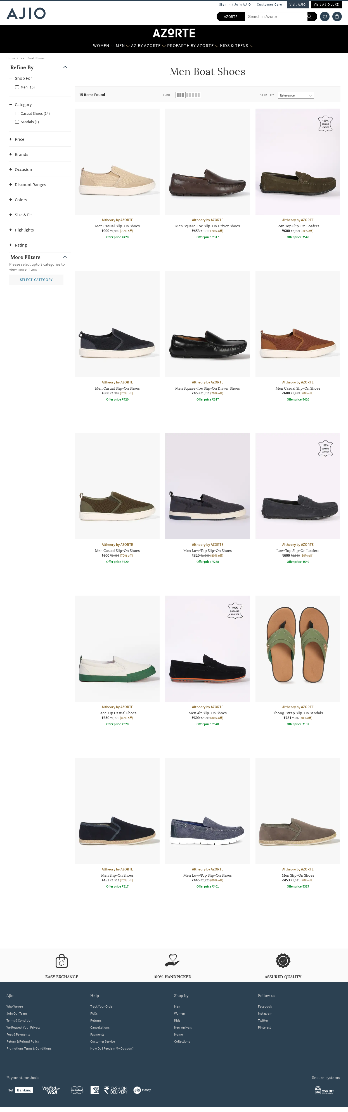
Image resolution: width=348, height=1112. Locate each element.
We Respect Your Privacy (23, 1027)
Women (179, 1013)
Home (10, 58)
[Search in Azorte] (281, 16)
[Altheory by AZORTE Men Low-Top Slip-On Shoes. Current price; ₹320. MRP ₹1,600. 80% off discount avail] (207, 499)
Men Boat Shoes (32, 58)
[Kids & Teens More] (251, 46)
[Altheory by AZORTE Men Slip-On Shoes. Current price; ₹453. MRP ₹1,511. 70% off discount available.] (117, 824)
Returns (95, 1020)
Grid (167, 94)
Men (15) (28, 87)
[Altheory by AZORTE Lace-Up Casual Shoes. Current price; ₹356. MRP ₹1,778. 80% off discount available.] (117, 662)
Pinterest (264, 1027)
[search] (312, 16)
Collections (182, 1041)
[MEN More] (128, 46)
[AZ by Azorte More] (164, 46)
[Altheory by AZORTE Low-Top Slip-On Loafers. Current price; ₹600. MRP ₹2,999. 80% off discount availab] (297, 175)
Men (177, 1006)
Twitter (263, 1020)
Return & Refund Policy (22, 1041)
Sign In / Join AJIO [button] (235, 4)
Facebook (265, 1006)
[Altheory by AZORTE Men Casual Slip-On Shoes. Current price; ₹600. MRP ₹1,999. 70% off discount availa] (117, 175)
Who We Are (14, 1006)
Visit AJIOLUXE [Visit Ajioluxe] (326, 4)
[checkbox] (40, 87)
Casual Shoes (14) (35, 113)
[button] (40, 67)
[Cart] (337, 16)
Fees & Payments (18, 1034)
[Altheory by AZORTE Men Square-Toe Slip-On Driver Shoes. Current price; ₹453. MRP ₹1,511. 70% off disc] (207, 175)
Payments (97, 1034)
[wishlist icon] (325, 16)
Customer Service (102, 1041)
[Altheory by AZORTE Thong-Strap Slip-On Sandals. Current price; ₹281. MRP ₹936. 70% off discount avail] (297, 662)
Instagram (265, 1013)
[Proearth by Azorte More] (217, 46)
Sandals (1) (30, 121)
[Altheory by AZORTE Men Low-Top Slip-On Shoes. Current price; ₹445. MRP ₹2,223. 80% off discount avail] (207, 824)
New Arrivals (183, 1027)
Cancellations (100, 1027)
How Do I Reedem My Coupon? (112, 1048)
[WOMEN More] (112, 46)
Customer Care (269, 4)
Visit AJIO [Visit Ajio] (298, 4)
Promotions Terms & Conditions (28, 1048)
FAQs (94, 1013)
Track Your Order (101, 1006)
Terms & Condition (19, 1020)
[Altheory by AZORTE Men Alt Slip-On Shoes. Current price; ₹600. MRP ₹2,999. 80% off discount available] (207, 662)
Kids (177, 1020)
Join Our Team (16, 1013)
